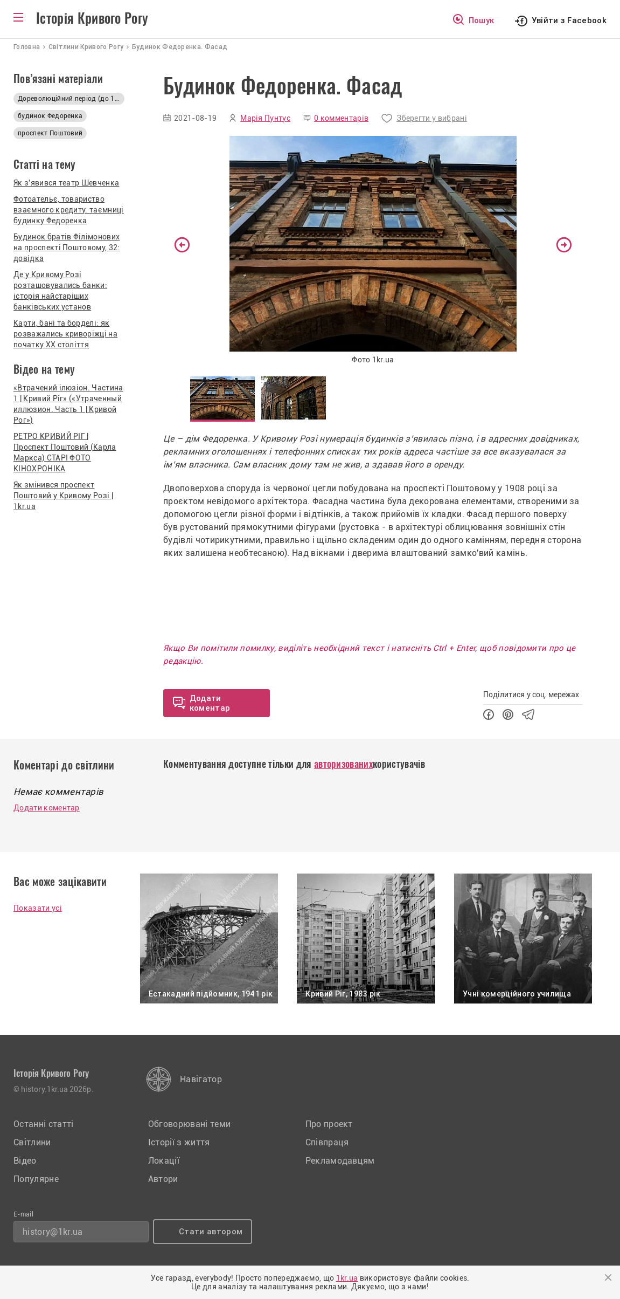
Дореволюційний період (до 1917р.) (71, 98)
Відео (25, 1161)
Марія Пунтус (265, 118)
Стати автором (210, 1231)
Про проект (329, 1124)
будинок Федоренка (50, 116)
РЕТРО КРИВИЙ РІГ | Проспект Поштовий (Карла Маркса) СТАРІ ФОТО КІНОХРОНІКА (64, 452)
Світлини (32, 1142)
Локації (163, 1161)
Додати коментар (46, 807)
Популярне (36, 1179)
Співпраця (327, 1142)
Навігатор (201, 1079)
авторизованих (343, 764)
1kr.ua (347, 1278)
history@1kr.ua (52, 1232)
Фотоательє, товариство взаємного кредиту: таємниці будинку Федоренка (68, 210)
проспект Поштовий (50, 133)
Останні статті (43, 1124)
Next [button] (564, 245)
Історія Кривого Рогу (92, 18)
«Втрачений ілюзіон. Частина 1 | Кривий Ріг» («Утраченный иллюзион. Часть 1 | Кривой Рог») (68, 403)
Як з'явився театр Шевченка (66, 182)
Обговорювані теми (189, 1124)
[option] (373, 252)
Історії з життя (179, 1142)
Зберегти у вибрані (431, 118)
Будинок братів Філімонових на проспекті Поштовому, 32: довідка (66, 247)
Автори (163, 1179)
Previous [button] (182, 245)
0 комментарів (341, 118)
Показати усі (37, 908)
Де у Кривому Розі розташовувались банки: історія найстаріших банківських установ (60, 290)
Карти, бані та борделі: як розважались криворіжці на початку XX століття (65, 334)
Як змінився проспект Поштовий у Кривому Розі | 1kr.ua (63, 495)
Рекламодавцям (340, 1161)
